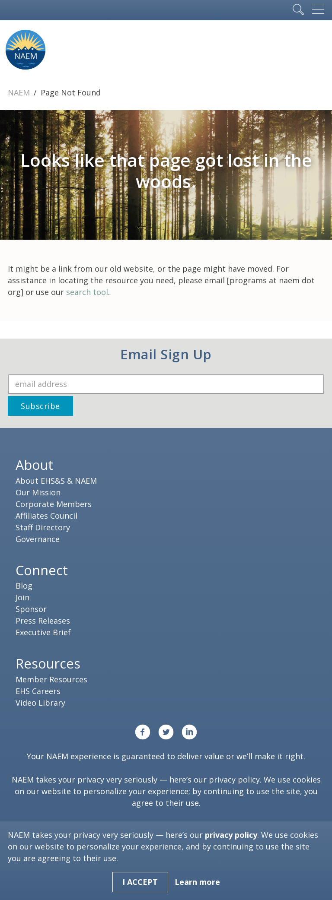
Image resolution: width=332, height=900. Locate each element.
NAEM (20, 92)
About (34, 465)
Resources (48, 663)
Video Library (40, 702)
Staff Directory (43, 527)
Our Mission (38, 492)
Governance (38, 539)
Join (22, 597)
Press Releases (43, 620)
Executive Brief (43, 632)
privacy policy (234, 779)
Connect (42, 570)
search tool (87, 292)
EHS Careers (38, 691)
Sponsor (31, 609)
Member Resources (51, 679)
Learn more (197, 882)
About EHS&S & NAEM (56, 480)
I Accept (140, 882)
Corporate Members (54, 504)
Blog (24, 585)
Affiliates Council (46, 515)
